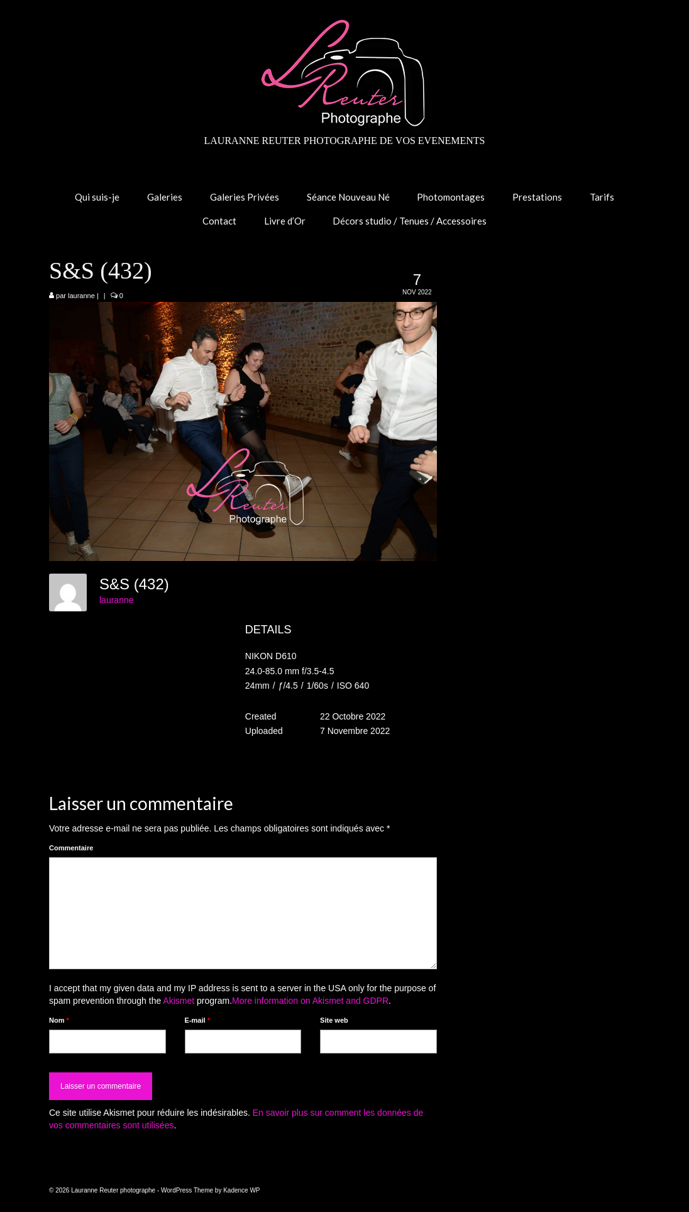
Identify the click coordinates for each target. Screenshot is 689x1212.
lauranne (81, 295)
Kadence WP (241, 1190)
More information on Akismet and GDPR (310, 1001)
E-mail (197, 1020)
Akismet (178, 1001)
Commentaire (71, 848)
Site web (334, 1020)
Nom (59, 1020)
